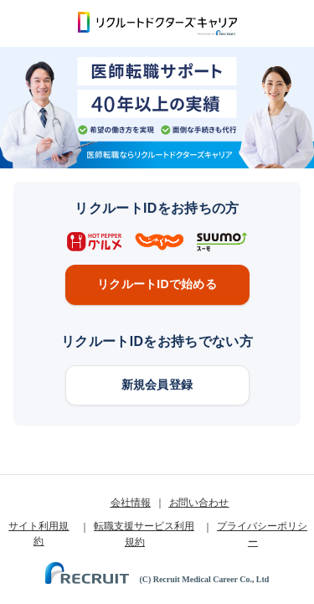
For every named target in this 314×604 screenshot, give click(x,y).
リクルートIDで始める (157, 284)
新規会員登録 (157, 384)
